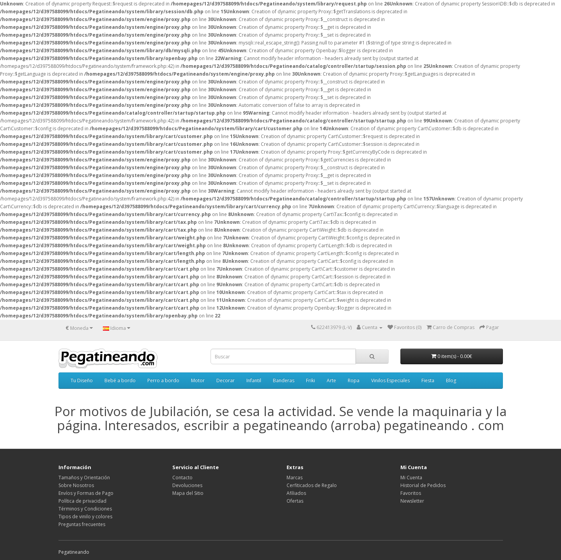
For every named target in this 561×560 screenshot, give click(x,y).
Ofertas (295, 501)
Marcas (295, 477)
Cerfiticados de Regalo (312, 485)
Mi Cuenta (411, 477)
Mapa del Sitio (188, 493)
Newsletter (412, 501)
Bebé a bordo (120, 380)
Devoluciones (187, 485)
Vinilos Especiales (390, 380)
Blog (451, 380)
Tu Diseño (82, 380)
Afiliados (296, 493)
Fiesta (427, 380)
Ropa (353, 380)
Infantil (253, 380)
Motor (198, 380)
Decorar (225, 380)
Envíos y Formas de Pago (85, 493)
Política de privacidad (82, 501)
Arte (331, 380)
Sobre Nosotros (76, 485)
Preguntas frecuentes (81, 524)
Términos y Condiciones (85, 508)
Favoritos (410, 493)
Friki (310, 380)
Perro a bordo (163, 380)
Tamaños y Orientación (84, 477)
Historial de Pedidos (423, 485)
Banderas (283, 380)
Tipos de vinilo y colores (85, 516)
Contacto (182, 477)
